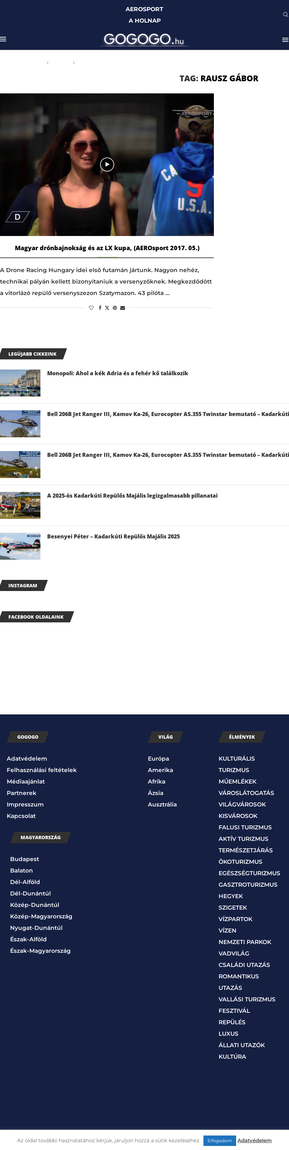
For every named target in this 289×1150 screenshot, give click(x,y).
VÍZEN (227, 930)
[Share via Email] (122, 308)
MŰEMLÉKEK (237, 781)
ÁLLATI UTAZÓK (242, 1045)
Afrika (156, 781)
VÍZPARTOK (235, 919)
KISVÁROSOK (238, 816)
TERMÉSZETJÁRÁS (246, 850)
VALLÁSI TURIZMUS (247, 999)
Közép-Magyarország (41, 916)
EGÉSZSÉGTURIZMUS (249, 873)
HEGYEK (231, 896)
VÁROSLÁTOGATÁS (246, 793)
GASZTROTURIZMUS (248, 884)
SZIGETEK (233, 907)
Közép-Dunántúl (34, 905)
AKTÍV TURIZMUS (243, 838)
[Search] (285, 15)
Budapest (24, 859)
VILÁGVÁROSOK (242, 804)
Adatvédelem (27, 758)
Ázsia (155, 793)
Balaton (21, 870)
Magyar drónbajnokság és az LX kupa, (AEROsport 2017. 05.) (107, 248)
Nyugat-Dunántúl (36, 927)
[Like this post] (91, 308)
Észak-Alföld (28, 939)
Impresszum (25, 804)
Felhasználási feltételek (42, 770)
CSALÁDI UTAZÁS (244, 965)
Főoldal (31, 63)
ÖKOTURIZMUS (240, 861)
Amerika (160, 770)
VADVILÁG (234, 953)
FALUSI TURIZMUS (245, 827)
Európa (158, 758)
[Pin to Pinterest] (115, 308)
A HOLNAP (145, 20)
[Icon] (107, 164)
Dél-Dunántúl (30, 893)
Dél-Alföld (25, 882)
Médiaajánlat (26, 781)
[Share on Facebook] (100, 308)
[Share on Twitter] (107, 308)
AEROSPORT (144, 9)
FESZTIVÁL (234, 1010)
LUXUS (228, 1033)
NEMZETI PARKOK (245, 942)
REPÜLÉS (232, 1022)
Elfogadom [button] (219, 1140)
